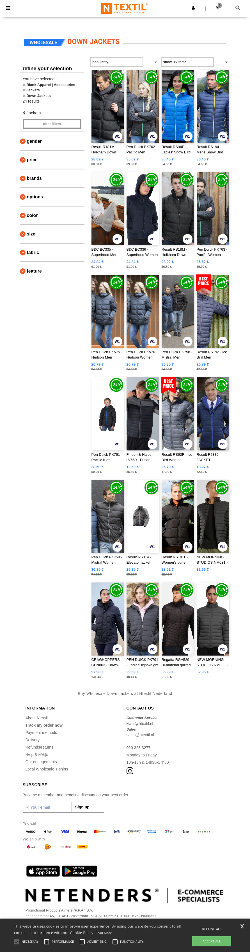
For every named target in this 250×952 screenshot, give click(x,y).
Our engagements (41, 762)
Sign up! (83, 807)
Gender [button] (34, 141)
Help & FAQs (37, 754)
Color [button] (32, 215)
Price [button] (32, 159)
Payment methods (41, 732)
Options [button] (35, 196)
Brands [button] (34, 178)
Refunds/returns (40, 747)
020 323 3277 (139, 747)
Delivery (33, 740)
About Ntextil (37, 718)
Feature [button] (34, 271)
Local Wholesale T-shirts (47, 769)
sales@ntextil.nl (140, 735)
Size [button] (31, 234)
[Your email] (47, 807)
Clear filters (52, 124)
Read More (103, 933)
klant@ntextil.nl (140, 723)
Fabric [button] (33, 252)
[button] (193, 8)
